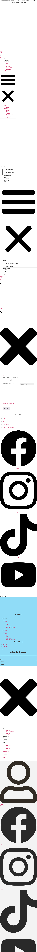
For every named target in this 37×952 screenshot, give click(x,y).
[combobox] (18, 318)
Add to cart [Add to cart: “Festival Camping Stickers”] (6, 408)
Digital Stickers (9, 174)
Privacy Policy (9, 67)
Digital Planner (9, 169)
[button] (8, 88)
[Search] (1, 726)
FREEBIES (6, 178)
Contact (8, 66)
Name (1, 654)
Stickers (5, 177)
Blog (7, 63)
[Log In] (18, 803)
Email (1, 659)
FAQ (7, 64)
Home (4, 377)
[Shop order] (27, 384)
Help (5, 181)
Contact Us (6, 180)
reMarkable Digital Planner (12, 171)
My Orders (6, 60)
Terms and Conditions (10, 627)
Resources (6, 61)
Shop (5, 58)
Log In (1, 804)
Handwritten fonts (10, 172)
